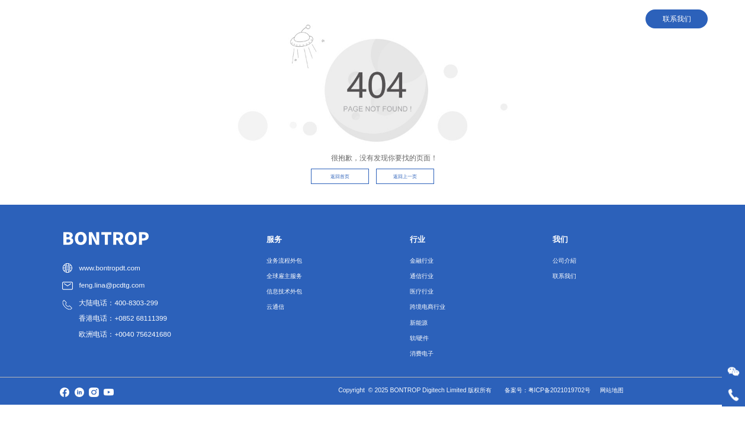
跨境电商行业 (427, 307)
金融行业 (421, 260)
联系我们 (564, 276)
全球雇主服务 (284, 276)
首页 (362, 18)
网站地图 (612, 390)
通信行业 (421, 276)
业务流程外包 (284, 260)
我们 (532, 18)
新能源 (419, 323)
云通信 (275, 307)
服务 (404, 18)
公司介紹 (564, 260)
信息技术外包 (284, 291)
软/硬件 (419, 338)
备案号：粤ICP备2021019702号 (548, 390)
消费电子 (421, 353)
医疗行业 (421, 291)
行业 (447, 18)
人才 (489, 18)
